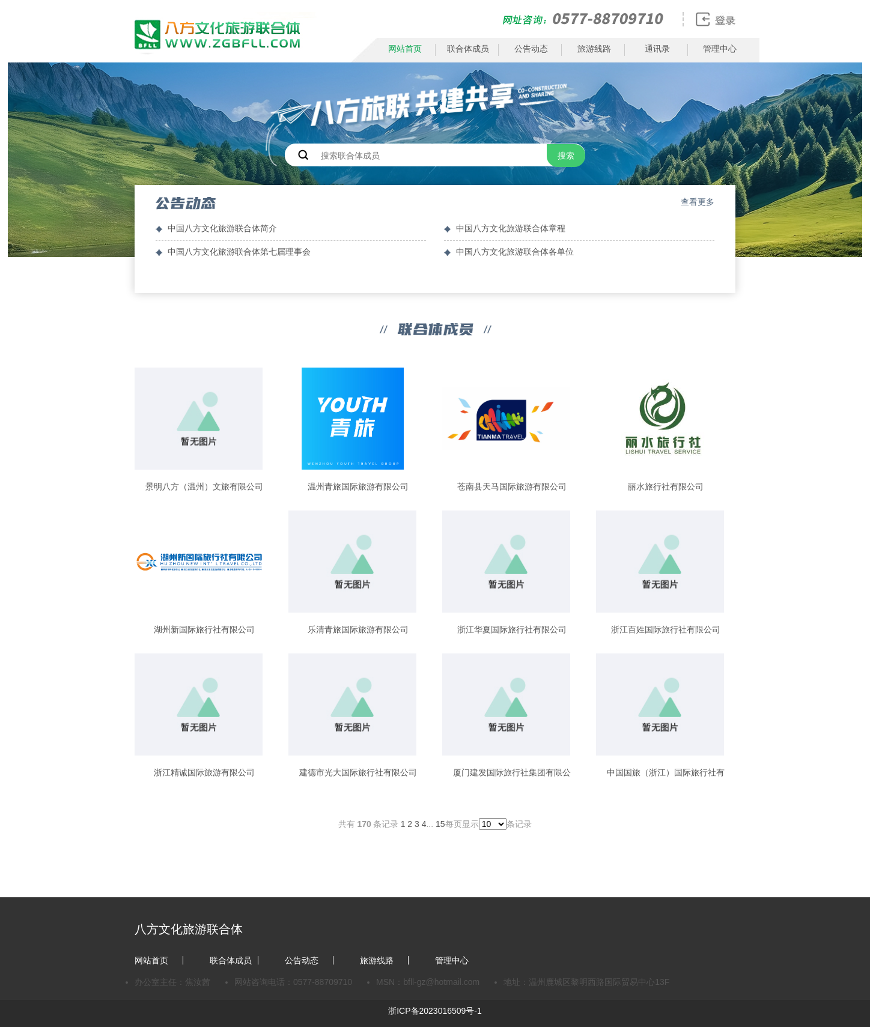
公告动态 (531, 48)
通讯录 (657, 48)
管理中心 (720, 48)
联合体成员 (468, 48)
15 (440, 824)
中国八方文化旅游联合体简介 (222, 228)
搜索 (566, 155)
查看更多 (697, 202)
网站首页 (405, 48)
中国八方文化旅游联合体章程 (510, 228)
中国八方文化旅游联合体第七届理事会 (239, 251)
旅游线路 (594, 48)
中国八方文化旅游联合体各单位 (515, 251)
